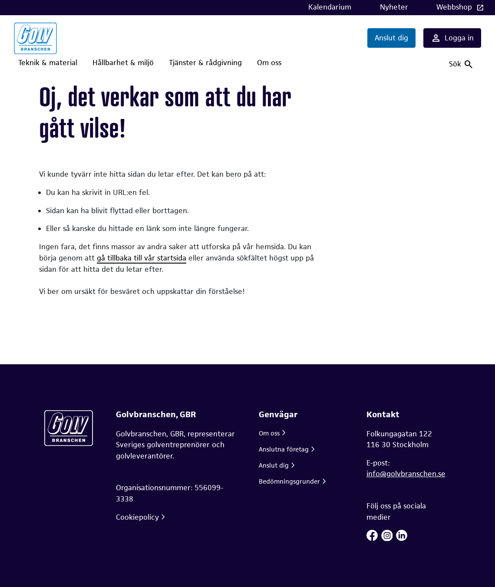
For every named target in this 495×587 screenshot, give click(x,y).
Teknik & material (47, 62)
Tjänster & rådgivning (205, 62)
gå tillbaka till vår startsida (141, 258)
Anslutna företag (284, 449)
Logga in (452, 38)
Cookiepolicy (137, 517)
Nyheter (394, 7)
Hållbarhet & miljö (123, 62)
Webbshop (455, 7)
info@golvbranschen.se (406, 473)
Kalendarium (329, 7)
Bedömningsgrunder (289, 481)
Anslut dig (391, 38)
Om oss (269, 62)
